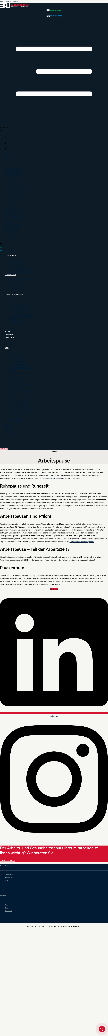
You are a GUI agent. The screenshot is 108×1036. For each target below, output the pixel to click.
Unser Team (15, 342)
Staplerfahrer (15, 328)
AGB (6, 880)
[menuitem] (10, 134)
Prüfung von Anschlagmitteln (22, 279)
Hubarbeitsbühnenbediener (22, 316)
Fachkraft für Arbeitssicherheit (23, 299)
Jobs (7, 348)
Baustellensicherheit (19, 263)
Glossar (9, 334)
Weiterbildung (8, 250)
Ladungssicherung (18, 322)
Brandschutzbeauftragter (21, 305)
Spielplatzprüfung (17, 288)
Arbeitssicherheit (17, 260)
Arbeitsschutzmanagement (22, 272)
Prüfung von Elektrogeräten (22, 291)
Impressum (8, 877)
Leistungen (10, 255)
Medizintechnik (9, 247)
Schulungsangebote (15, 294)
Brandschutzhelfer (18, 311)
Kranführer (14, 319)
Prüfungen (10, 275)
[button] (54, 72)
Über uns (9, 337)
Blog (7, 331)
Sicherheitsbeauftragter (20, 314)
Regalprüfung (16, 282)
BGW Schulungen (17, 308)
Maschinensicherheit (19, 269)
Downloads (15, 345)
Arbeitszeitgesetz (53, 478)
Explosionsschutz (17, 266)
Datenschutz (9, 874)
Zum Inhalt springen (9, 1)
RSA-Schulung (16, 325)
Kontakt (5, 244)
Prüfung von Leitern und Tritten (23, 285)
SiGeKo (13, 302)
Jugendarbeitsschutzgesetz (82, 541)
